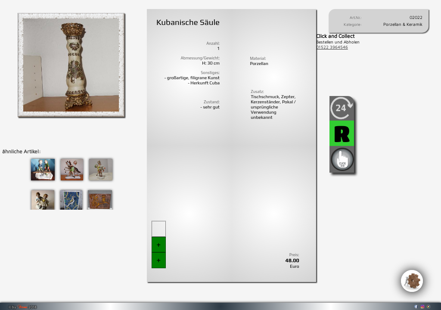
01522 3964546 (332, 47)
